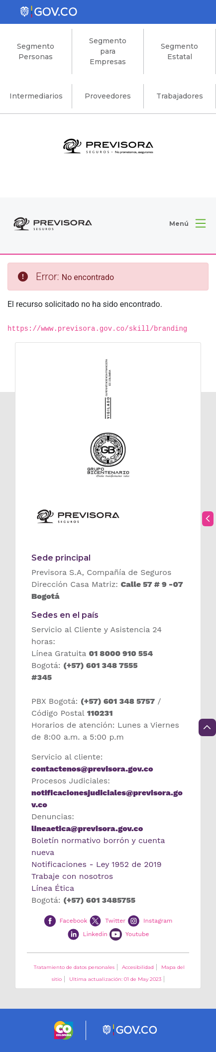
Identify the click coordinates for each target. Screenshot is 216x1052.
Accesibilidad (138, 967)
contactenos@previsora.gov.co (92, 768)
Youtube (137, 933)
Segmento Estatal (179, 51)
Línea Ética (52, 888)
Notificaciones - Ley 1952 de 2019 (96, 864)
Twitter (115, 920)
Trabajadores (179, 96)
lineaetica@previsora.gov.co (87, 828)
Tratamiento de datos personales (74, 967)
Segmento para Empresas (107, 51)
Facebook (73, 920)
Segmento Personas (35, 51)
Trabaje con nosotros (72, 876)
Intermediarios (36, 96)
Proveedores (108, 96)
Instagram (157, 920)
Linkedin (95, 933)
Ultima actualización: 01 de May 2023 (115, 979)
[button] (187, 223)
